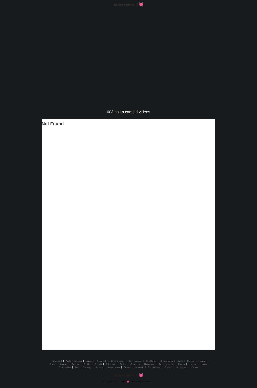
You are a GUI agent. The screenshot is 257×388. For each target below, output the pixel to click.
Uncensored (181, 367)
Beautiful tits (151, 361)
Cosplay (63, 364)
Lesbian (201, 361)
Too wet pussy (154, 367)
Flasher (123, 364)
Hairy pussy (149, 364)
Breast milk (101, 361)
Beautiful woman (117, 361)
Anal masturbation (74, 361)
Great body (135, 364)
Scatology (87, 367)
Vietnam (194, 367)
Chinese (190, 361)
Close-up (75, 364)
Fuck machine (135, 361)
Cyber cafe (111, 364)
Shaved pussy (166, 361)
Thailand (168, 367)
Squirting (99, 367)
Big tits (180, 361)
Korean (181, 364)
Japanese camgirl (166, 364)
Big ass (89, 361)
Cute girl (98, 364)
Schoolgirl (139, 367)
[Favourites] (56, 361)
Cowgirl (52, 364)
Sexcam (127, 367)
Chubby (87, 364)
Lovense (192, 364)
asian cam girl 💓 (128, 4)
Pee (77, 367)
